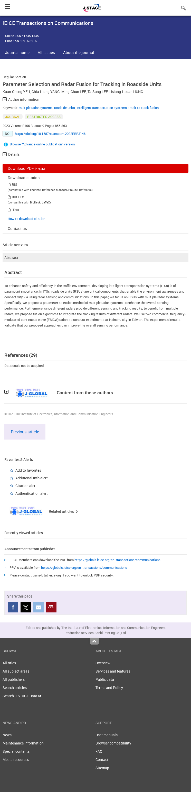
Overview (103, 662)
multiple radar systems (36, 107)
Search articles (15, 687)
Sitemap (102, 767)
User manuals (107, 734)
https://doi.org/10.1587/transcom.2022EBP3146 (50, 133)
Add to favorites (28, 470)
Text (16, 209)
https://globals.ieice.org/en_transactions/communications (117, 559)
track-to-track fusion (143, 107)
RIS (14, 184)
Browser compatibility (113, 743)
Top (94, 641)
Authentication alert (31, 493)
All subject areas (16, 671)
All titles (9, 662)
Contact (102, 759)
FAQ (99, 751)
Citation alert (26, 485)
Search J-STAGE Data (22, 695)
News (7, 734)
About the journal (78, 52)
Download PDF (26, 168)
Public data (105, 679)
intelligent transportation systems (102, 107)
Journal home (17, 52)
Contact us (17, 228)
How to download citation (26, 218)
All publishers (14, 679)
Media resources (16, 759)
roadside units (64, 107)
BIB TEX (18, 197)
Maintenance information (23, 743)
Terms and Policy (109, 687)
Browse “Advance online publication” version (42, 144)
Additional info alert (31, 478)
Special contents (16, 751)
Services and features (113, 671)
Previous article (25, 432)
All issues (46, 52)
